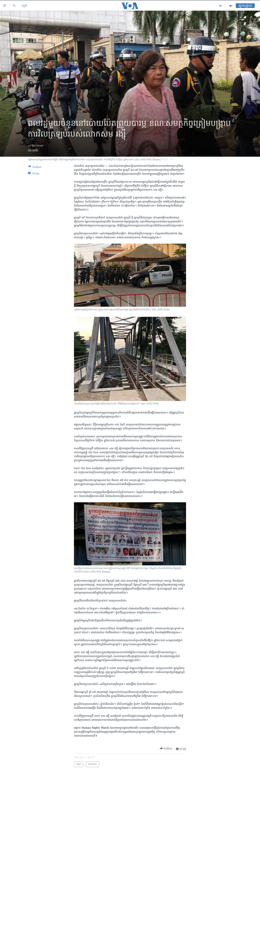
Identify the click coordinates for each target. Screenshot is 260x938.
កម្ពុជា (24, 6)
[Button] (34, 167)
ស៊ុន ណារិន (33, 150)
